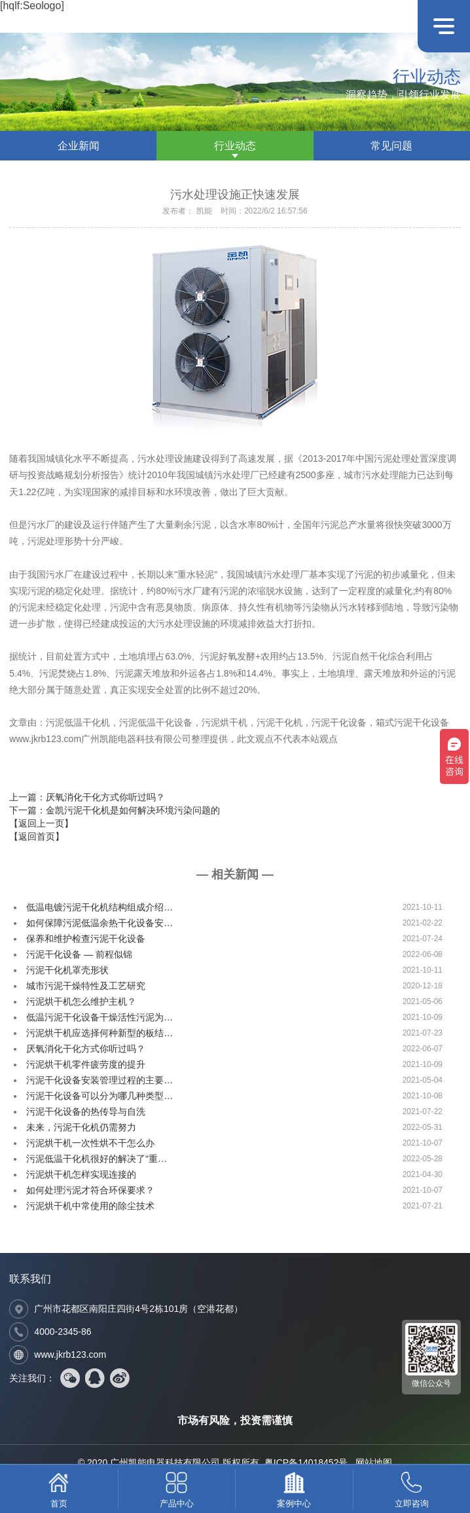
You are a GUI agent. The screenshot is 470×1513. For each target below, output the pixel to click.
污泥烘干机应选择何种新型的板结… (99, 1033)
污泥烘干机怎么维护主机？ (81, 1001)
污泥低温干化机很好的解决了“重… (96, 1158)
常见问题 (391, 145)
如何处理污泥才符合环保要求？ (90, 1190)
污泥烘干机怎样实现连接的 (81, 1174)
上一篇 (87, 797)
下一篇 (114, 810)
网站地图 (373, 1462)
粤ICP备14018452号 (306, 1462)
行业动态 (235, 145)
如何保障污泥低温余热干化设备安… (99, 923)
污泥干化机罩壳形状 (67, 970)
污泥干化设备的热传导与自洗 (85, 1111)
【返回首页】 (36, 836)
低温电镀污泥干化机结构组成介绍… (99, 907)
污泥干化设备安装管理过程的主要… (99, 1080)
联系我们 (30, 1278)
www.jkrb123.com (70, 1354)
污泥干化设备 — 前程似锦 (79, 954)
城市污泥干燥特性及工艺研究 (85, 986)
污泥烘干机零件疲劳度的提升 (85, 1064)
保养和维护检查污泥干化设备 (85, 938)
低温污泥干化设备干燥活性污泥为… (99, 1017)
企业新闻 (78, 145)
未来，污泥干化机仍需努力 (81, 1127)
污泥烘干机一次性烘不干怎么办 (90, 1143)
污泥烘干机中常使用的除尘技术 (90, 1206)
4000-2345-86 (62, 1331)
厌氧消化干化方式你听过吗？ (85, 1048)
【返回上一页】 (41, 823)
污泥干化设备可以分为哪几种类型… (99, 1096)
